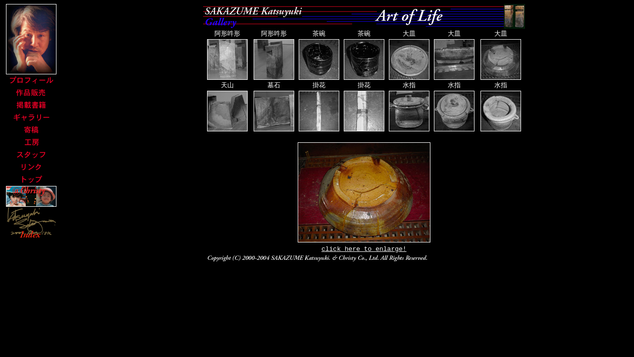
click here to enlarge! (364, 250)
